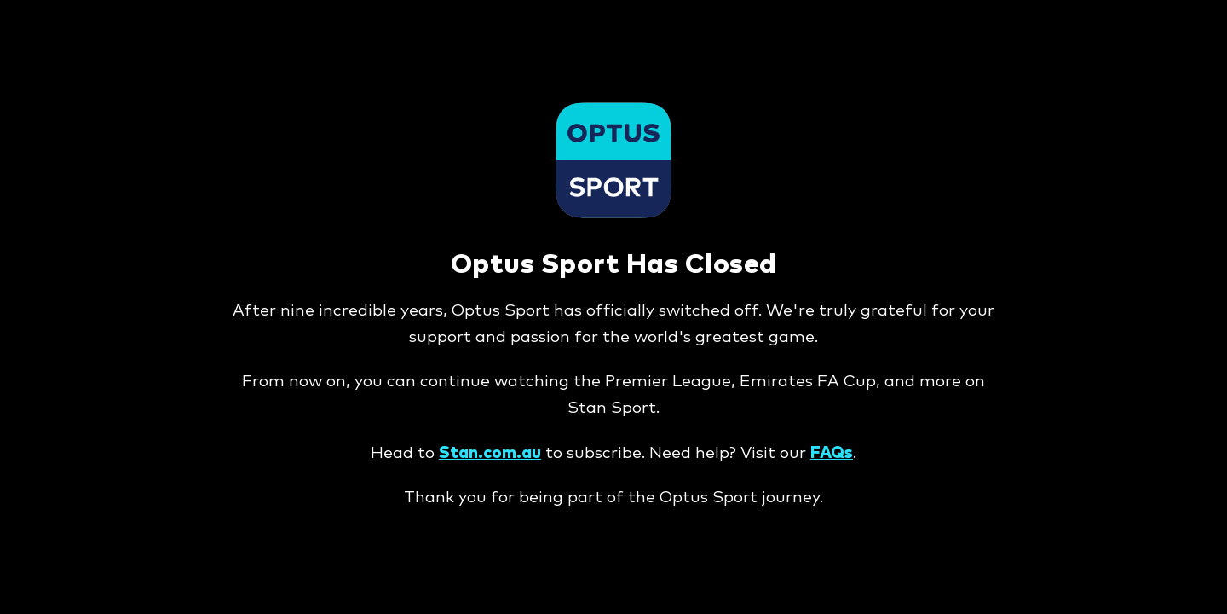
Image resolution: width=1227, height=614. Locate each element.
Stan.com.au (490, 453)
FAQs (831, 453)
